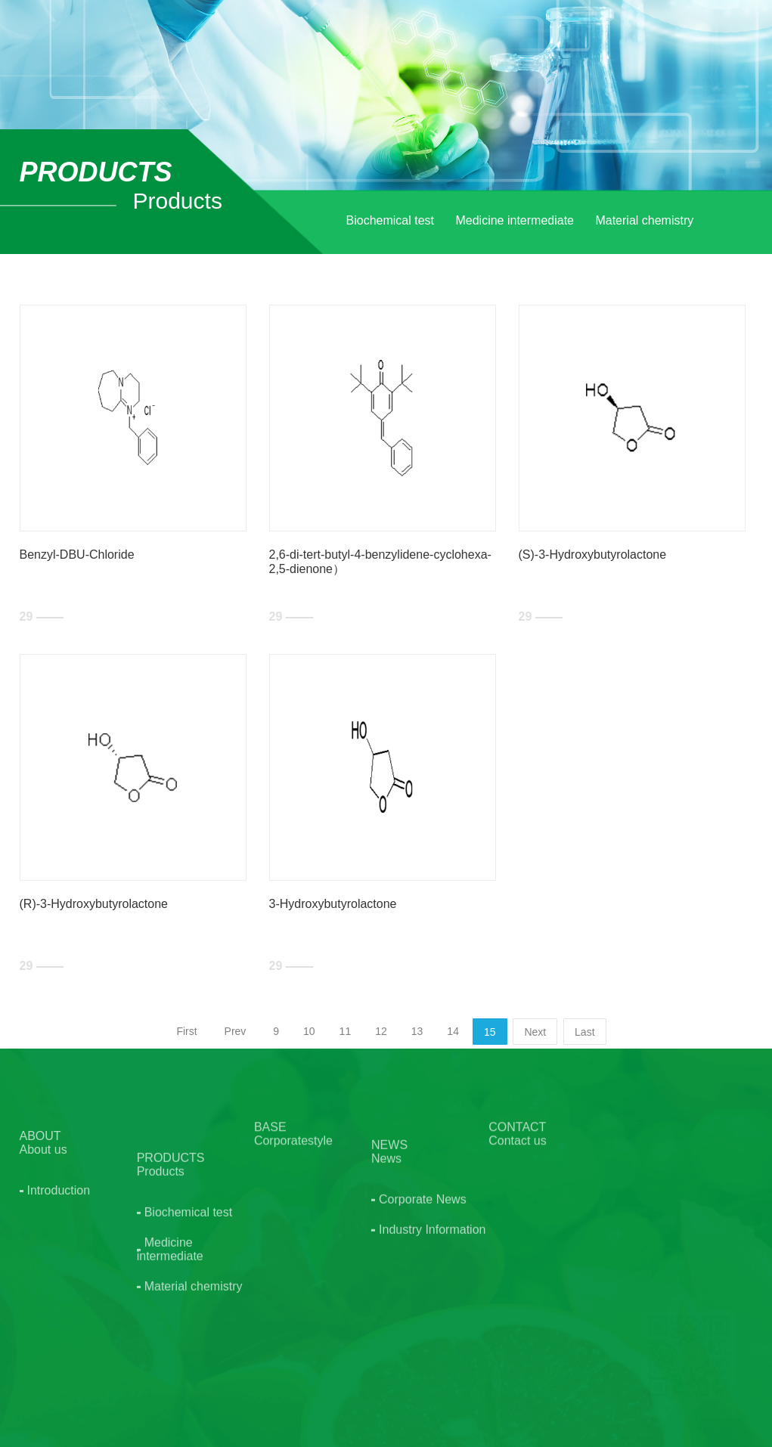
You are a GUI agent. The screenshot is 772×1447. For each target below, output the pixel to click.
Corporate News (423, 1266)
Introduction (59, 1239)
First (186, 1031)
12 (381, 1031)
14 (453, 1031)
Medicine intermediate (514, 220)
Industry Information (432, 1297)
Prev (235, 1031)
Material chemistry (644, 220)
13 (417, 1031)
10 (309, 1031)
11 (345, 1031)
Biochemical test (390, 220)
